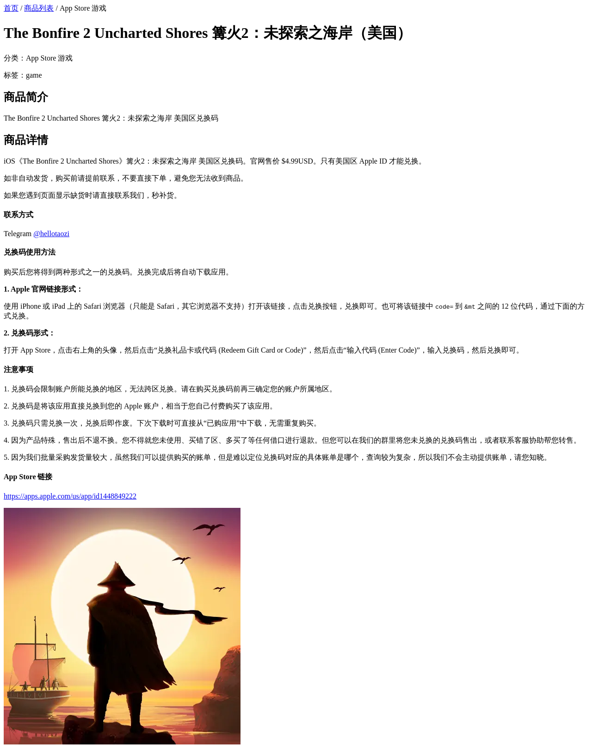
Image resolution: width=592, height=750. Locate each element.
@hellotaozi (51, 234)
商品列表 (39, 8)
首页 (11, 8)
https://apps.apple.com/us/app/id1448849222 (70, 496)
